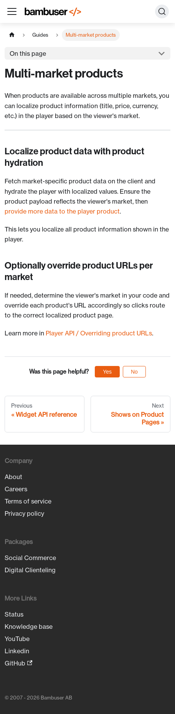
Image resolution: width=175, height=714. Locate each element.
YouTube (17, 639)
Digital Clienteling (30, 570)
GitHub (18, 663)
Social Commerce (30, 558)
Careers (16, 489)
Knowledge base (29, 626)
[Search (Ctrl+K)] (162, 11)
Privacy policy (24, 513)
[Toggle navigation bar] (12, 11)
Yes (107, 372)
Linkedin (17, 651)
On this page (28, 53)
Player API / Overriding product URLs (99, 333)
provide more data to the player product (62, 211)
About (13, 477)
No (134, 372)
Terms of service (28, 501)
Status (14, 614)
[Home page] (12, 35)
